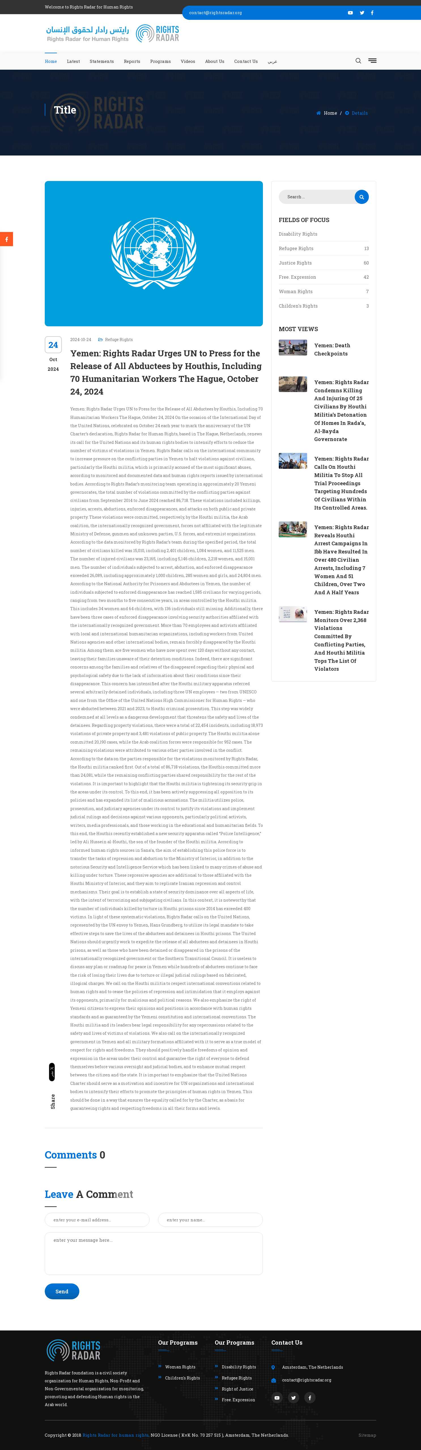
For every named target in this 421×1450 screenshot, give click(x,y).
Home (51, 61)
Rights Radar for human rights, (116, 1435)
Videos (188, 61)
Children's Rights (324, 306)
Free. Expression (324, 277)
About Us (214, 61)
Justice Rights (324, 262)
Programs (160, 61)
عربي (272, 61)
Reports (132, 61)
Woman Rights (324, 291)
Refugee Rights (324, 248)
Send (62, 1291)
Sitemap (367, 1435)
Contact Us (246, 61)
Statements (102, 61)
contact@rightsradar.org (215, 12)
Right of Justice (237, 1389)
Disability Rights (298, 234)
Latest (73, 61)
